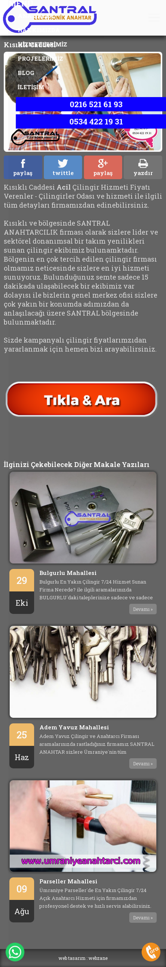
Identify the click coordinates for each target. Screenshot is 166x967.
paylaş (23, 168)
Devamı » (143, 609)
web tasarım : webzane (83, 958)
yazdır (143, 168)
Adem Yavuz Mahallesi (74, 727)
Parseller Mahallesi (68, 881)
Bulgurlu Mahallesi (68, 572)
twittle (63, 168)
